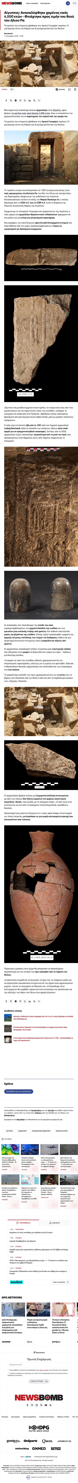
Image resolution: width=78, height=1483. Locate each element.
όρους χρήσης (44, 1370)
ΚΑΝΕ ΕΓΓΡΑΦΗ (39, 1381)
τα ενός (31, 113)
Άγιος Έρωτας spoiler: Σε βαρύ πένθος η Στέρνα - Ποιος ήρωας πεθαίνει (48, 1191)
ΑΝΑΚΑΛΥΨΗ (22, 1131)
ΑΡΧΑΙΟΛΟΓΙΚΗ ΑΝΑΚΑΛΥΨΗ (41, 1131)
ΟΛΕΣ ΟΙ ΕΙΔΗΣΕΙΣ (32, 3)
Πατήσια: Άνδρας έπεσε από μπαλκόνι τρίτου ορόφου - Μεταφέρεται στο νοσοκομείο (28, 1162)
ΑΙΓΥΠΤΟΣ (9, 1131)
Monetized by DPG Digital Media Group (46, 1457)
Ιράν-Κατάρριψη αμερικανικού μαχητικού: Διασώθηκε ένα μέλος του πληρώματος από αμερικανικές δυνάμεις (12, 1326)
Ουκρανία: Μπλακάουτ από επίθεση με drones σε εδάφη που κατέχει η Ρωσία (38, 1272)
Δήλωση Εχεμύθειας (29, 1417)
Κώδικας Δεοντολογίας (46, 1417)
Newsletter (21, 1120)
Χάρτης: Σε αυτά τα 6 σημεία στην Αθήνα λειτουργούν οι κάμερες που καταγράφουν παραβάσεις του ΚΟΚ (29, 1193)
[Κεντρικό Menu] (74, 3)
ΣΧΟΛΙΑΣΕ (60, 89)
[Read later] (75, 89)
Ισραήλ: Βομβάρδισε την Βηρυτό (23, 1241)
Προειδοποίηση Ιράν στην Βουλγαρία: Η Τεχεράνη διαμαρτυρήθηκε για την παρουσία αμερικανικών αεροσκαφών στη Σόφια (67, 1195)
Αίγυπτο (57, 110)
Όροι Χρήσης (15, 1417)
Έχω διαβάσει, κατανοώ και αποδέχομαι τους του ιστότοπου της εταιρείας (39, 1370)
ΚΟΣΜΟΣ (4, 89)
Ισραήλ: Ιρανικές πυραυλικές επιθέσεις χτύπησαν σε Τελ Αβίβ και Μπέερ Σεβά (39, 1251)
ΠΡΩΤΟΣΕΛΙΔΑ (45, 3)
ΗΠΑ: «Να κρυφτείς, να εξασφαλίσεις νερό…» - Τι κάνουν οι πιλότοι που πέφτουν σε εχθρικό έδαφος (48, 1162)
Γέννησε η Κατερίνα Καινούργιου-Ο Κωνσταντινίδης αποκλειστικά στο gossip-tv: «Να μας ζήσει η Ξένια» (60, 1326)
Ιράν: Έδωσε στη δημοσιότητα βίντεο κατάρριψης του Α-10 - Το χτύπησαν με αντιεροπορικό (67, 1162)
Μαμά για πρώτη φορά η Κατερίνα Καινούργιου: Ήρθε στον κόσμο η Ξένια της (37, 1324)
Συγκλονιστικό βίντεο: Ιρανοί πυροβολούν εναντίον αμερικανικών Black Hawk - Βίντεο (9, 1192)
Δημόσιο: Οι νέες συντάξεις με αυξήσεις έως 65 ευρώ (31, 1232)
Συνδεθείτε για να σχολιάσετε (18, 1091)
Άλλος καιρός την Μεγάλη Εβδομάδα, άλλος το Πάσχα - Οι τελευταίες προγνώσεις (9, 1162)
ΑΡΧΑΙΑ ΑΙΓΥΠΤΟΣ (61, 1131)
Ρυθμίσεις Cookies (63, 1417)
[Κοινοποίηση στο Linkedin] (30, 100)
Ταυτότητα (4, 1417)
